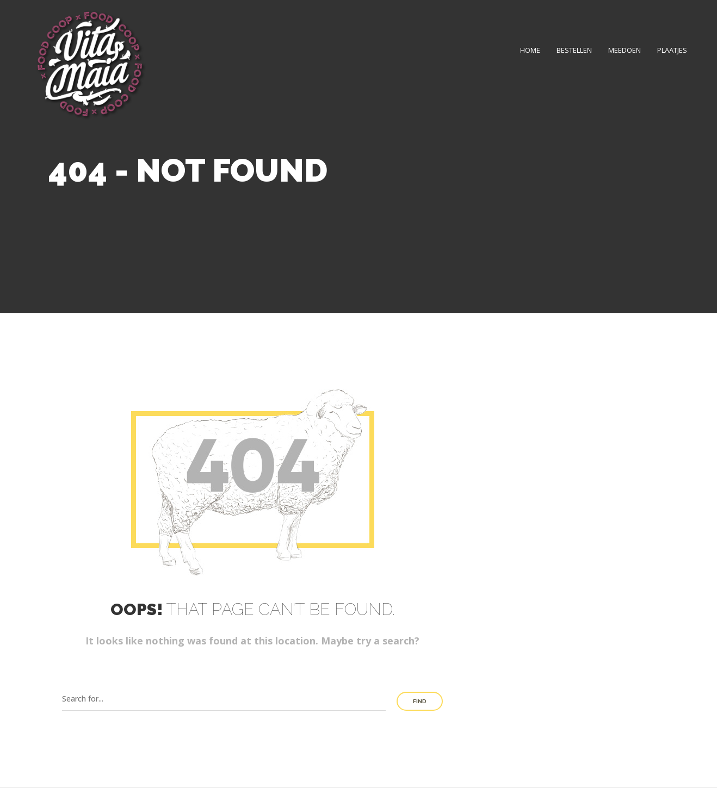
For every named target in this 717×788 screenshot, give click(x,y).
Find (420, 701)
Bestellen (574, 50)
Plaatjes (672, 50)
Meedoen (624, 50)
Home (530, 50)
